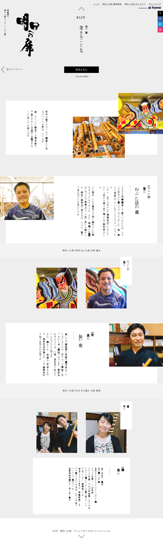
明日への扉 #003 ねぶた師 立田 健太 (81, 253)
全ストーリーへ (12, 70)
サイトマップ (155, 4)
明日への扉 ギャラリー (135, 4)
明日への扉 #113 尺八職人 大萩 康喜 (81, 393)
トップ (96, 4)
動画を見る (81, 69)
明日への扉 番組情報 (111, 4)
